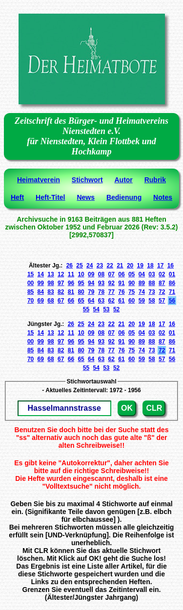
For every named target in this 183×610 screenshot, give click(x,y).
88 (151, 283)
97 (61, 283)
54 (96, 309)
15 (30, 274)
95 (81, 283)
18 (150, 265)
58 (151, 300)
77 (111, 291)
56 (172, 300)
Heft (17, 197)
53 (106, 309)
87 (162, 283)
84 (41, 291)
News (86, 197)
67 (61, 300)
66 (71, 300)
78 (101, 291)
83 (50, 291)
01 (172, 274)
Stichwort (87, 180)
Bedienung (124, 197)
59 (142, 300)
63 (101, 300)
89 (142, 283)
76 (121, 291)
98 (50, 283)
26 (69, 265)
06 (121, 274)
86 (172, 283)
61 (121, 300)
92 (111, 283)
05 (131, 274)
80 (81, 291)
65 (81, 300)
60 (131, 300)
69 (41, 300)
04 (142, 274)
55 (86, 309)
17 (160, 265)
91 (121, 283)
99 (41, 283)
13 (50, 274)
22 (109, 265)
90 (131, 283)
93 (101, 283)
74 (142, 291)
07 (111, 274)
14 (41, 274)
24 (89, 265)
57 (162, 300)
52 (116, 309)
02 (162, 274)
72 (162, 291)
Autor (123, 180)
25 (79, 265)
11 (71, 274)
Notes (162, 197)
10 (81, 274)
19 (140, 265)
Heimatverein (38, 180)
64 (91, 300)
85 (30, 291)
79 (91, 291)
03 (151, 274)
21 (120, 265)
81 (71, 291)
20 (130, 265)
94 (91, 283)
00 (30, 283)
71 (172, 291)
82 (61, 291)
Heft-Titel (50, 197)
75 (131, 291)
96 (71, 283)
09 (91, 274)
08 (101, 274)
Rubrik (155, 180)
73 (151, 291)
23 (100, 265)
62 (111, 300)
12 (61, 274)
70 (30, 300)
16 (170, 265)
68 (50, 300)
